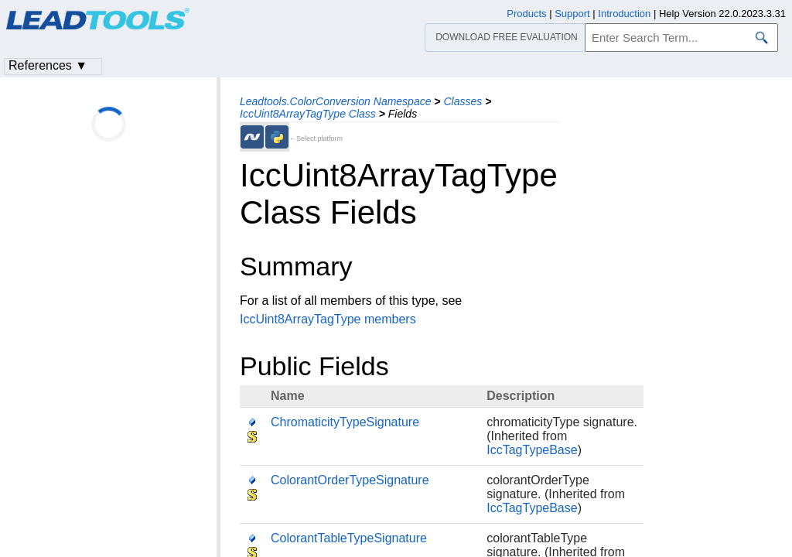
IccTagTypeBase (531, 449)
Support (572, 13)
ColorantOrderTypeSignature (350, 480)
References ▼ (48, 65)
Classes (462, 101)
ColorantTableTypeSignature (349, 538)
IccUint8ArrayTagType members (328, 319)
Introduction (624, 13)
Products (526, 13)
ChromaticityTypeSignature (345, 422)
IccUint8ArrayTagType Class (308, 114)
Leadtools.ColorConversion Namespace (335, 101)
